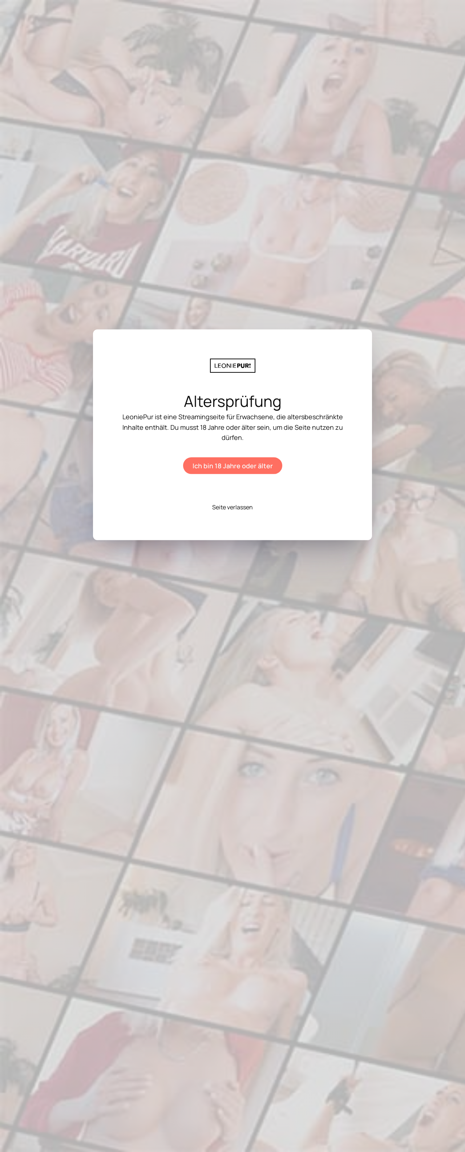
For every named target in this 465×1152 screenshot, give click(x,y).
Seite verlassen (232, 507)
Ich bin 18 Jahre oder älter (233, 465)
